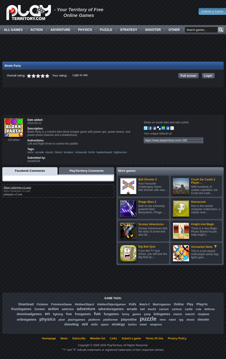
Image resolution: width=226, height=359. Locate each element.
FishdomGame (61, 304)
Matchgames (162, 304)
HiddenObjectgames (111, 304)
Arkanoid (81, 152)
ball (142, 309)
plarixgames (76, 319)
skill (85, 324)
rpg (181, 319)
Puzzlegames (21, 309)
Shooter (153, 30)
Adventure (60, 30)
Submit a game (131, 338)
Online (179, 304)
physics (47, 319)
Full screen (188, 75)
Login (208, 75)
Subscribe (78, 338)
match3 (190, 314)
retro (30, 152)
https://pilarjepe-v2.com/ (17, 191)
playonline (129, 319)
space (105, 324)
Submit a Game (212, 11)
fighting (58, 314)
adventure (86, 309)
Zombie (39, 309)
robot (172, 319)
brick (92, 152)
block (58, 152)
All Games (13, 30)
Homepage (49, 338)
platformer (110, 319)
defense (209, 309)
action (53, 309)
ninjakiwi (203, 314)
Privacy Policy (177, 338)
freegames (83, 314)
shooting (71, 324)
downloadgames (29, 314)
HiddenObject (84, 304)
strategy (118, 324)
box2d (152, 309)
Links (113, 338)
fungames (111, 314)
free (69, 314)
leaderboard (104, 152)
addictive (68, 309)
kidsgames (162, 314)
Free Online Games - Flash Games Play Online (28, 12)
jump (147, 314)
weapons (156, 324)
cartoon (177, 309)
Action (36, 30)
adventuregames (111, 309)
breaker (69, 152)
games (136, 314)
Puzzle (106, 30)
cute (198, 309)
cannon (164, 309)
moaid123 (33, 161)
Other (174, 30)
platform (94, 319)
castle (189, 309)
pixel (62, 319)
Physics (85, 30)
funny (125, 314)
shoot (190, 319)
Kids (133, 304)
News (64, 338)
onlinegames (27, 319)
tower (143, 324)
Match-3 (144, 304)
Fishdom (42, 304)
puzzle (148, 319)
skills (94, 324)
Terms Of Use (154, 338)
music (49, 152)
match (177, 314)
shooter (203, 319)
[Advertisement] (113, 48)
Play (190, 304)
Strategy (128, 30)
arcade (39, 152)
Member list (97, 338)
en (47, 313)
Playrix (202, 304)
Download (26, 304)
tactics (132, 324)
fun (97, 313)
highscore (120, 152)
